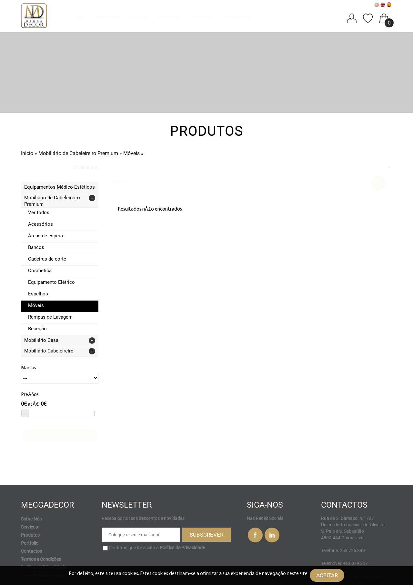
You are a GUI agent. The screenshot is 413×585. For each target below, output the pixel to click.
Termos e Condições (41, 537)
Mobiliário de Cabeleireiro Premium (78, 153)
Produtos (170, 17)
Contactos (237, 17)
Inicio (27, 153)
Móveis (132, 153)
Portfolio (203, 17)
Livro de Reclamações (43, 553)
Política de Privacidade (43, 545)
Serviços (138, 17)
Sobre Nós (107, 17)
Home (79, 17)
